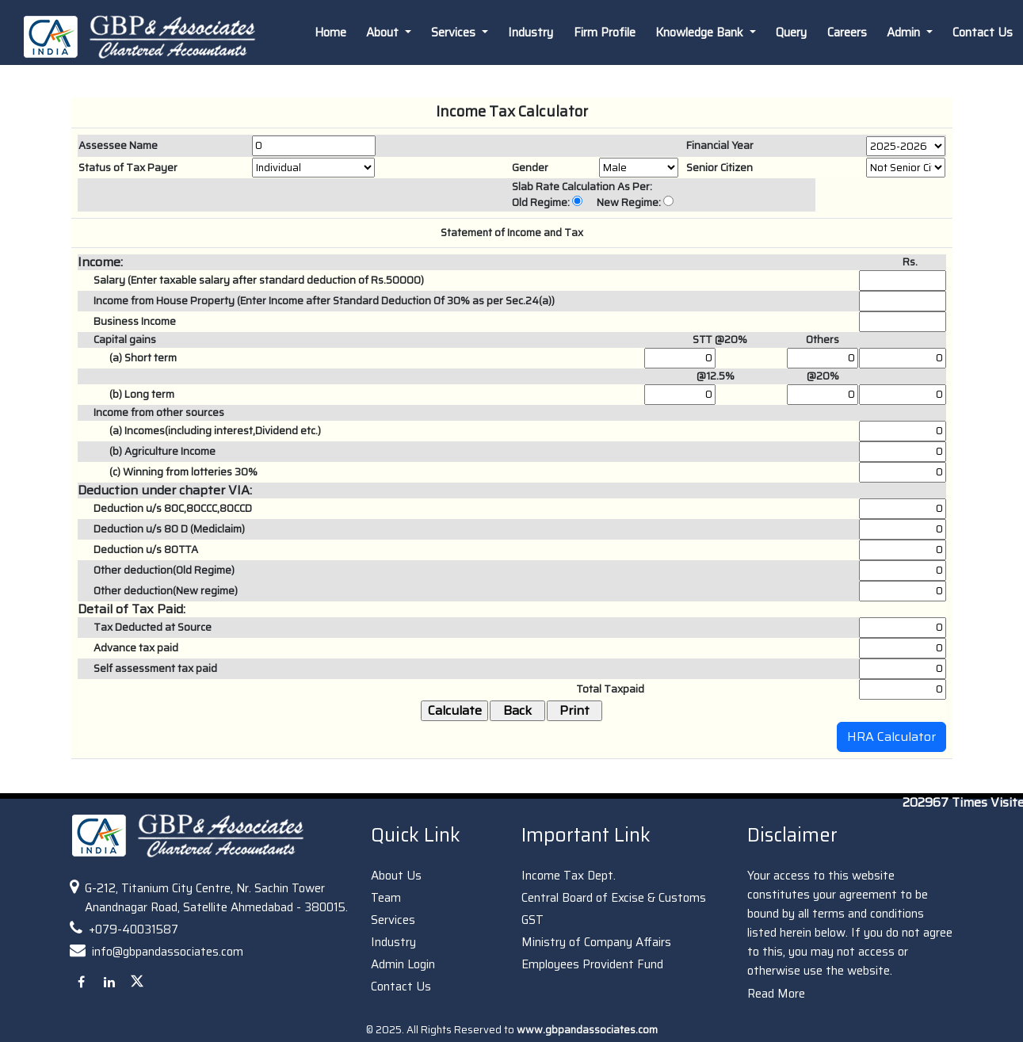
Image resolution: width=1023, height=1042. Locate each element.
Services (393, 919)
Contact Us (401, 986)
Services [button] (455, 32)
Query (791, 32)
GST (532, 919)
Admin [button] (905, 32)
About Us (396, 875)
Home (330, 32)
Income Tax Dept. (568, 875)
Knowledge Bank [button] (700, 32)
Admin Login (403, 964)
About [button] (384, 32)
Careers (847, 32)
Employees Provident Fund (592, 964)
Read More (776, 993)
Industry (530, 32)
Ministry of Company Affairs (596, 942)
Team (386, 897)
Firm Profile (605, 32)
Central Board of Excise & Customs (613, 897)
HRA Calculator (891, 736)
